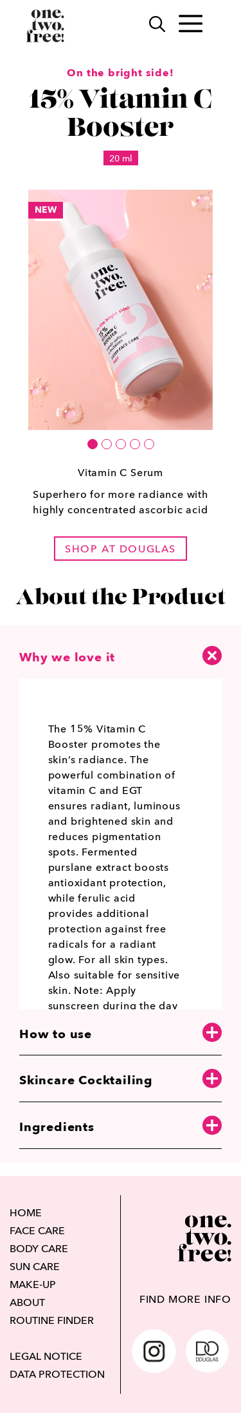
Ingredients (120, 1126)
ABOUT (27, 1302)
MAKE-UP (33, 1284)
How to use (120, 1033)
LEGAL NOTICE (46, 1356)
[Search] (151, 26)
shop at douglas (120, 548)
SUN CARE (35, 1266)
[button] (92, 444)
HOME (26, 1212)
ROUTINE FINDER (52, 1320)
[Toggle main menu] (191, 26)
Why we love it (120, 655)
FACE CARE (37, 1230)
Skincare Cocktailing (120, 1079)
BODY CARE (39, 1248)
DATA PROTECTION (57, 1374)
